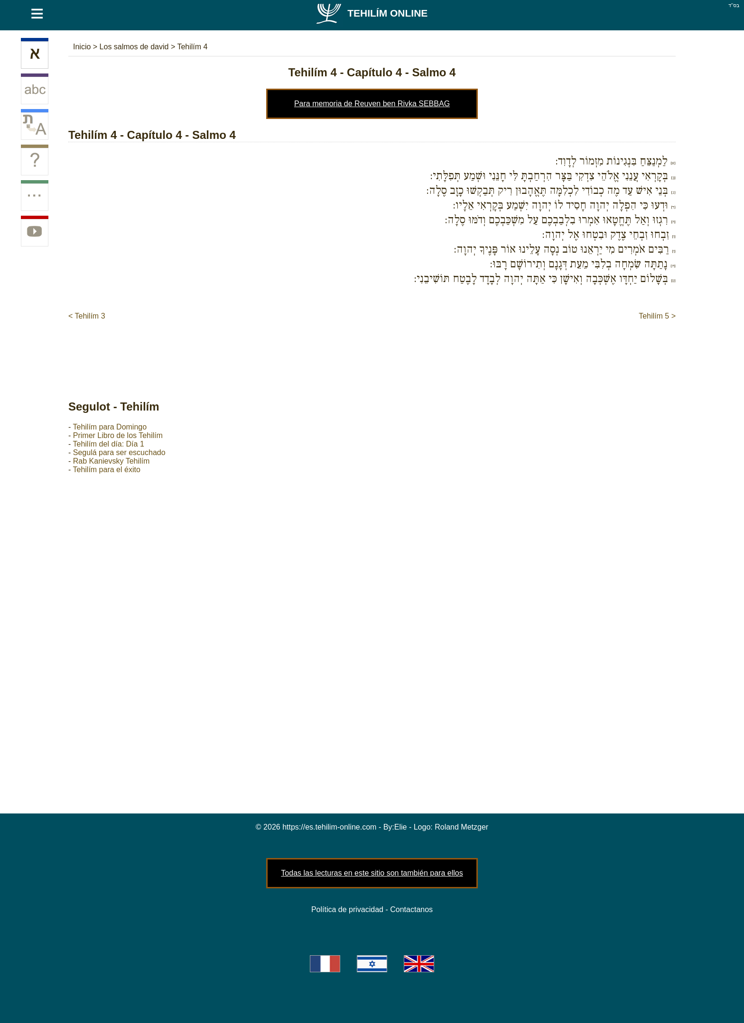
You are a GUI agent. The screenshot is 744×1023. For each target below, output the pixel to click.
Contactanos (411, 909)
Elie (400, 827)
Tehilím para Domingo (110, 427)
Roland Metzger (461, 827)
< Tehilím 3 (86, 316)
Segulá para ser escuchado (119, 452)
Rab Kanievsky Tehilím (111, 461)
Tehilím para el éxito (106, 470)
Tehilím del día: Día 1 (108, 444)
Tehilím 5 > (657, 316)
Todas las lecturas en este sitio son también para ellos (372, 873)
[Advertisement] (372, 350)
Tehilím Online (371, 13)
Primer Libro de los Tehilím (118, 435)
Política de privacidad (347, 909)
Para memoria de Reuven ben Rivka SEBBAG (372, 104)
